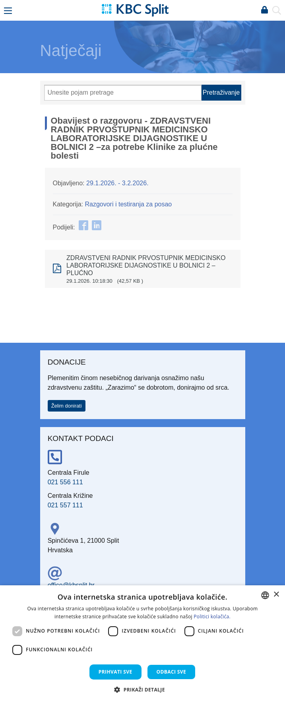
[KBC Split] (135, 9)
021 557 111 (65, 505)
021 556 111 (65, 482)
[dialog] (142, 644)
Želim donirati (66, 406)
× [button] (276, 595)
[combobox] (265, 595)
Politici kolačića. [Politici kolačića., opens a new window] (212, 616)
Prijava (264, 10)
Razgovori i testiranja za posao (128, 204)
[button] (142, 689)
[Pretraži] (123, 93)
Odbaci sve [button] (171, 671)
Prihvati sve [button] (115, 671)
